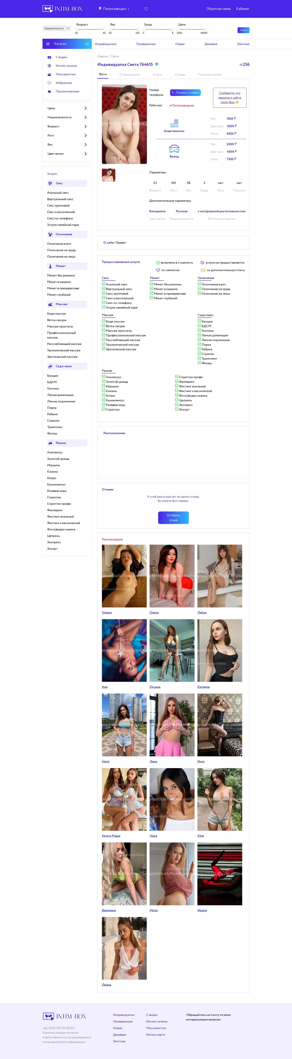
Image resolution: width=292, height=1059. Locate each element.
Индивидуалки (124, 1015)
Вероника (109, 910)
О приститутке (130, 74)
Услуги (157, 74)
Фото (103, 74)
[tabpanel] (124, 124)
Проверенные (123, 1021)
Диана (106, 984)
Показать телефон (185, 93)
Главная (102, 56)
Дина (153, 761)
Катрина (203, 687)
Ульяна (107, 612)
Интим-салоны (156, 1021)
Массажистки (156, 1028)
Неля (105, 761)
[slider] (76, 29)
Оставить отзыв (173, 518)
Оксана (155, 687)
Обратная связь (218, 9)
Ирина (202, 910)
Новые (117, 1028)
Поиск (243, 30)
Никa (153, 836)
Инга (200, 761)
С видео (152, 1015)
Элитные (119, 1041)
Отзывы (180, 74)
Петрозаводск (114, 9)
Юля (200, 836)
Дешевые (119, 1034)
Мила (154, 910)
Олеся (154, 612)
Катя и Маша (111, 836)
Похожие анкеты (209, 74)
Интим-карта (155, 1034)
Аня (104, 687)
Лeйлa (202, 612)
